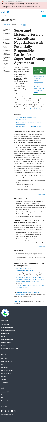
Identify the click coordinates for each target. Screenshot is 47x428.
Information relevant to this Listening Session (28, 126)
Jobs (2, 364)
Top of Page (42, 194)
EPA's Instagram (15, 411)
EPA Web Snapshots (7, 339)
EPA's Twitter (5, 411)
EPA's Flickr (12, 411)
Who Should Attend (21, 120)
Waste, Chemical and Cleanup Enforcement (6, 48)
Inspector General (6, 361)
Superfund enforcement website (25, 270)
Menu (42, 12)
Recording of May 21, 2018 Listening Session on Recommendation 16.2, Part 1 (39, 80)
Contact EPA (5, 392)
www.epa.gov (6, 4)
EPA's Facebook (2, 411)
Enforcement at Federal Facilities (6, 59)
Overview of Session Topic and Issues (26, 117)
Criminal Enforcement (6, 53)
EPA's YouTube (9, 411)
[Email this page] (24, 25)
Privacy (3, 345)
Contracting (5, 333)
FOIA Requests (5, 398)
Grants (3, 336)
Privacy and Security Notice (9, 348)
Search (44, 16)
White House (5, 382)
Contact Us (6, 25)
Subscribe (4, 376)
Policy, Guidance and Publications (6, 69)
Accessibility (5, 324)
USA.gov (3, 379)
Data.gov (4, 358)
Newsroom (4, 367)
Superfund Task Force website (24, 268)
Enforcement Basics (6, 34)
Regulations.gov (6, 373)
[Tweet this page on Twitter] (21, 25)
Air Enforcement (6, 38)
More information (18, 7)
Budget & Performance (8, 330)
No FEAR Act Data (6, 342)
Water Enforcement (6, 42)
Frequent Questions (7, 401)
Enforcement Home (6, 29)
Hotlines (4, 395)
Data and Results (5, 63)
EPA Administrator (7, 327)
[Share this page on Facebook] (18, 25)
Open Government (7, 370)
